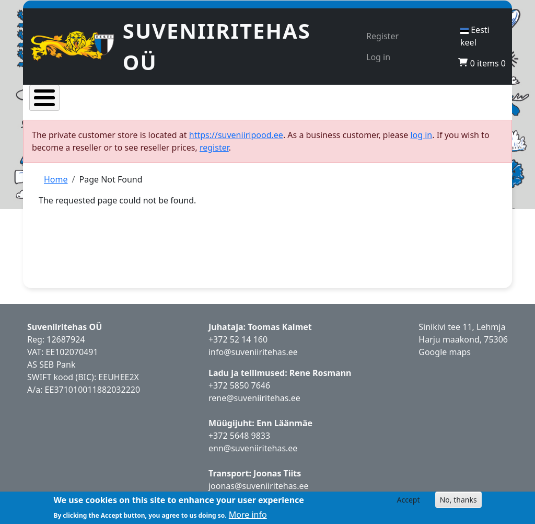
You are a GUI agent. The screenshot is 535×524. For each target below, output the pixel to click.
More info (248, 514)
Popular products (158, 106)
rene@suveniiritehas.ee (254, 405)
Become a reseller (398, 106)
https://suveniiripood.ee (236, 141)
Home (52, 105)
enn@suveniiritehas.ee (252, 455)
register (214, 154)
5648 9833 (251, 442)
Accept (408, 500)
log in (421, 141)
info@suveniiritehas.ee (253, 358)
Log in (378, 57)
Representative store (317, 106)
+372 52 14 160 (238, 346)
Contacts (477, 105)
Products (102, 105)
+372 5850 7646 (239, 392)
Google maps (444, 358)
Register (382, 36)
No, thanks (458, 500)
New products (237, 106)
